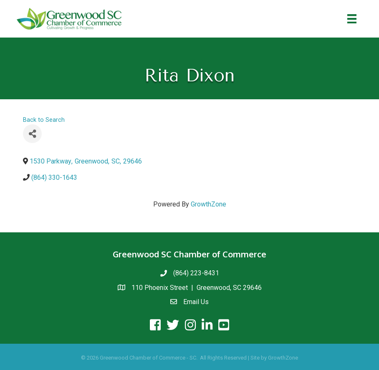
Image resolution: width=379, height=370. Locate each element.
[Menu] (351, 18)
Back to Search (44, 119)
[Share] (32, 133)
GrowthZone (208, 204)
